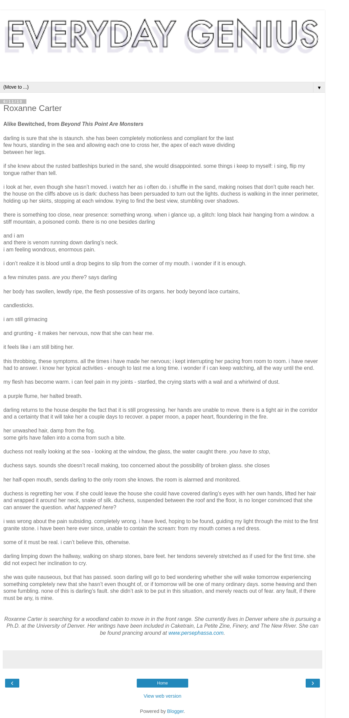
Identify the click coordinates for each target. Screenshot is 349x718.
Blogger (175, 711)
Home (162, 683)
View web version (162, 696)
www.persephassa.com (196, 633)
